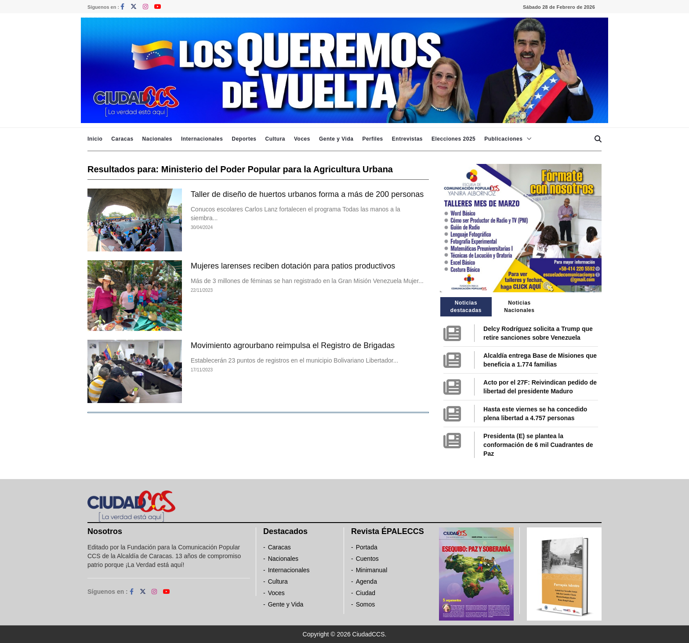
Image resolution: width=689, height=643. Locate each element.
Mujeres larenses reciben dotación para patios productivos (293, 266)
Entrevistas (407, 139)
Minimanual (372, 570)
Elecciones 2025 (453, 139)
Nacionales (157, 139)
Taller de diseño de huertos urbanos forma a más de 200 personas (307, 194)
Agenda (366, 581)
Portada (366, 547)
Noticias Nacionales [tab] (519, 306)
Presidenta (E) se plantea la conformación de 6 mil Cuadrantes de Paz (538, 444)
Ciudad (365, 592)
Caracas (122, 139)
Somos (365, 604)
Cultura (275, 139)
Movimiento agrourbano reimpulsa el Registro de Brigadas (293, 345)
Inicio (94, 139)
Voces (302, 139)
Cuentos (367, 558)
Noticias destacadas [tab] (466, 306)
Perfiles (372, 139)
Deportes (244, 139)
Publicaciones (503, 139)
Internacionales (202, 139)
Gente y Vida (336, 139)
